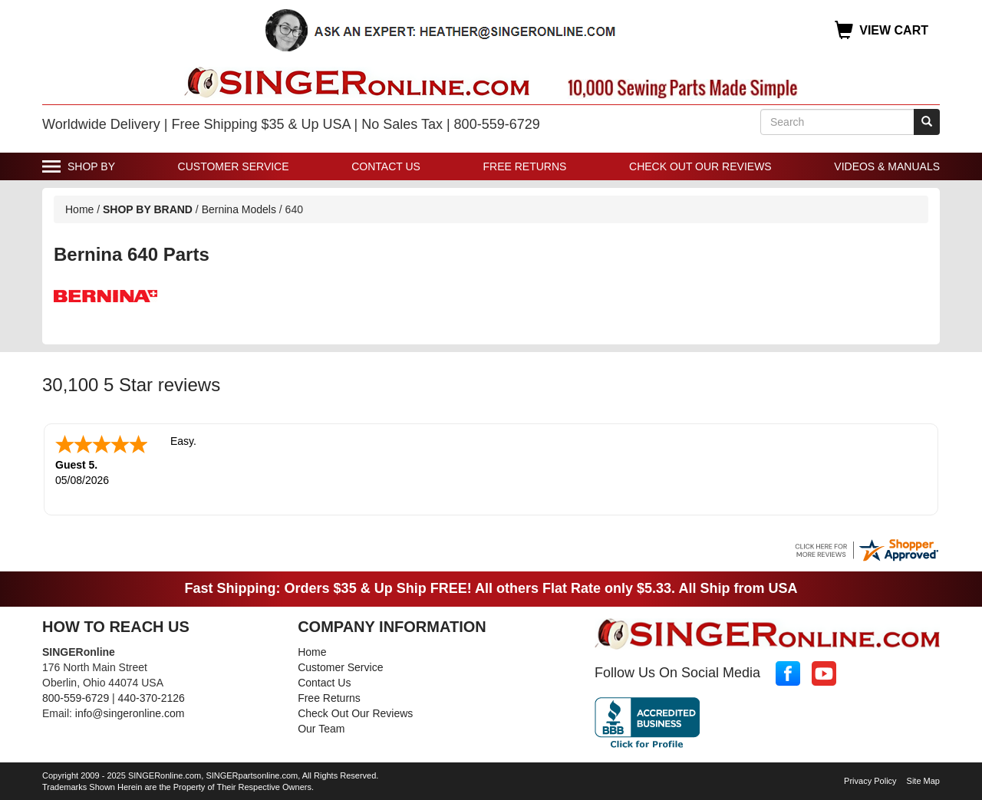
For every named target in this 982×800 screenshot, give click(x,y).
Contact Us (385, 166)
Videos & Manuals (887, 166)
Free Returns (525, 166)
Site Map (923, 779)
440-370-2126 (151, 696)
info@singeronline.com (130, 712)
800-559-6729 (75, 696)
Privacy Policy (870, 779)
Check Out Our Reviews (700, 166)
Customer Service (233, 166)
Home (79, 209)
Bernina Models (239, 209)
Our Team (321, 727)
